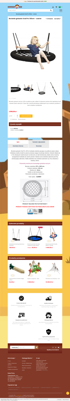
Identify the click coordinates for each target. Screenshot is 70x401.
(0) (61, 7)
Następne (57, 19)
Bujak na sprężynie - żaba (33, 278)
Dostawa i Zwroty (18, 146)
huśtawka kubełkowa (45, 387)
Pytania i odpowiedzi (39, 142)
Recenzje (39, 146)
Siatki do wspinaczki (26, 387)
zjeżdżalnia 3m (55, 387)
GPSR (23, 370)
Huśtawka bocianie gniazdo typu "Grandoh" (16, 244)
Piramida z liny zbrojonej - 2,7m (53, 278)
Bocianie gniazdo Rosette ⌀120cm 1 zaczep (51, 244)
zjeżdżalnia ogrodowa (13, 389)
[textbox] (30, 10)
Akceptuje (59, 399)
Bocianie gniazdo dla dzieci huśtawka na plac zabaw (34, 244)
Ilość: (10, 116)
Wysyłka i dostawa (26, 368)
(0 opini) (14, 98)
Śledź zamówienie (26, 365)
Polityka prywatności (13, 369)
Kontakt (24, 361)
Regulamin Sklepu (12, 367)
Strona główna (11, 14)
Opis (18, 142)
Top (67, 393)
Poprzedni (49, 19)
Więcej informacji (66, 399)
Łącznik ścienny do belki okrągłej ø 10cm (16, 279)
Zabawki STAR (36, 387)
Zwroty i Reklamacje (27, 363)
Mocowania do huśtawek (14, 387)
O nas (9, 361)
